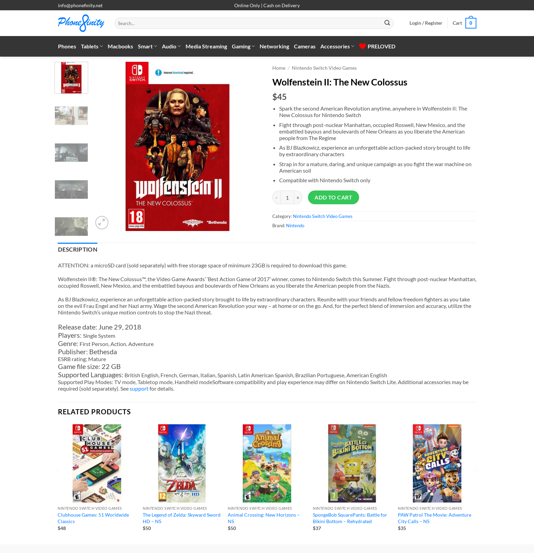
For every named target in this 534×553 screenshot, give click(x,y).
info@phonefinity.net (80, 5)
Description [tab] (78, 249)
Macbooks (120, 46)
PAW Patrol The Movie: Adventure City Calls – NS (434, 518)
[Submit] (387, 23)
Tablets (92, 46)
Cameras (305, 46)
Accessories (337, 46)
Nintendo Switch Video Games (324, 68)
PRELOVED (377, 46)
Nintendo (295, 225)
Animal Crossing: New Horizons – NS (264, 518)
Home (278, 68)
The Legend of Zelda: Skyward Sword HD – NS (182, 518)
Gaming (243, 46)
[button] (426, 23)
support (139, 388)
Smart (147, 46)
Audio (171, 46)
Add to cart (333, 197)
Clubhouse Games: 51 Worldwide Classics (93, 518)
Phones (67, 46)
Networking (274, 46)
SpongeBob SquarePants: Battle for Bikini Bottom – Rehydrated (350, 518)
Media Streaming (206, 46)
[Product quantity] (287, 197)
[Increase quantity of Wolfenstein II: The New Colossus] (298, 197)
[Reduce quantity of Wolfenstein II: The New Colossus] (276, 197)
